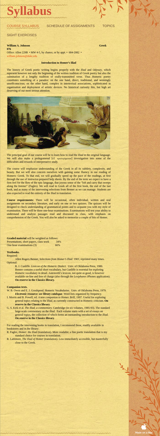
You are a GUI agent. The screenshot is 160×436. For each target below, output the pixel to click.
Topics (108, 26)
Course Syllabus (23, 26)
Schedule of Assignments (71, 26)
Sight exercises (22, 35)
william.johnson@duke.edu (22, 56)
